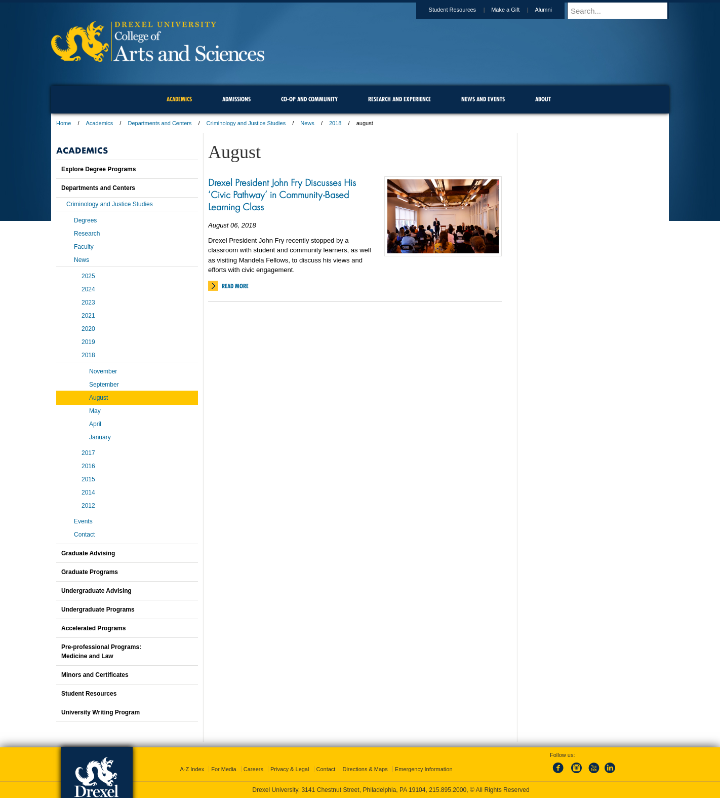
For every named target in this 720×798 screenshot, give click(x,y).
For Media (223, 769)
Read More (235, 286)
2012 (88, 505)
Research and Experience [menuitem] (399, 99)
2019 (88, 342)
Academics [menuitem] (179, 99)
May (95, 410)
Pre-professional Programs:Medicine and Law (101, 651)
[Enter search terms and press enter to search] (622, 11)
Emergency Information (424, 769)
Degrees (85, 220)
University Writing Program (100, 712)
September (104, 384)
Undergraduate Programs (98, 609)
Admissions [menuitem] (236, 99)
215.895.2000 (447, 789)
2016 (88, 466)
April (95, 424)
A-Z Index (192, 769)
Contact (84, 534)
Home (63, 123)
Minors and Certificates (95, 674)
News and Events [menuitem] (483, 99)
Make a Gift (515, 10)
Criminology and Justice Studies (246, 123)
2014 (88, 492)
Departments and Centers (159, 123)
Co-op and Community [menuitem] (309, 99)
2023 (88, 302)
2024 (88, 289)
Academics (99, 123)
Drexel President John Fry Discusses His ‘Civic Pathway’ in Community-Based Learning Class (282, 194)
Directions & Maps (364, 769)
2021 (88, 315)
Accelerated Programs (93, 628)
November (103, 371)
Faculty (84, 246)
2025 (88, 276)
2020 (88, 328)
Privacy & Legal (289, 769)
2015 (88, 479)
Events (83, 521)
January (100, 437)
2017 (88, 453)
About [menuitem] (543, 99)
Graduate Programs (89, 572)
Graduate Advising (88, 553)
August (98, 397)
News (307, 123)
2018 (335, 123)
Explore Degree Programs (98, 169)
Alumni (553, 10)
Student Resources (462, 10)
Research (87, 233)
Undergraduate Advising (96, 590)
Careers (253, 769)
